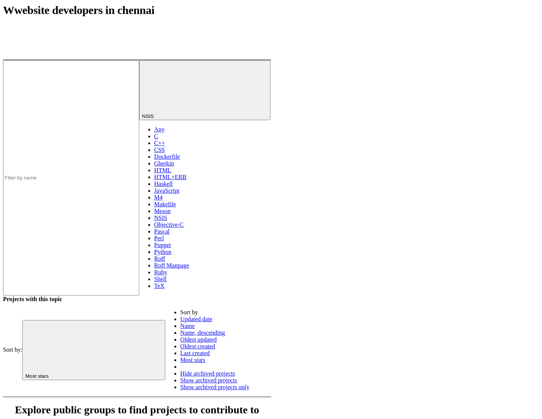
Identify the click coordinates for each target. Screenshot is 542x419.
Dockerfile (167, 156)
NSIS (161, 218)
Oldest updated (198, 339)
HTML (162, 170)
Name (187, 326)
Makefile (165, 204)
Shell (160, 279)
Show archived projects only (215, 387)
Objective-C (169, 224)
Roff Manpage (171, 265)
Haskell (163, 184)
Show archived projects (208, 380)
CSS (159, 150)
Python (162, 252)
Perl (159, 238)
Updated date (196, 319)
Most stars (192, 360)
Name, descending (202, 332)
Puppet (162, 245)
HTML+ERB (170, 177)
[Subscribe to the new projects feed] (214, 31)
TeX (159, 286)
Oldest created (197, 346)
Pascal (162, 231)
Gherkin (164, 163)
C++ (159, 143)
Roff (159, 258)
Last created (195, 353)
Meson (162, 211)
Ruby (161, 272)
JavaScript (167, 190)
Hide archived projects (207, 373)
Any (159, 129)
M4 (158, 197)
